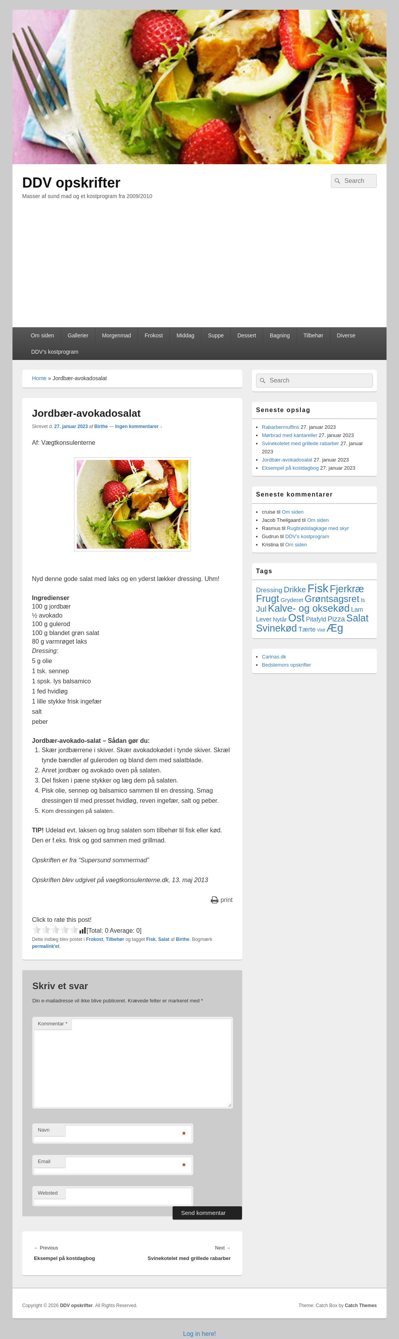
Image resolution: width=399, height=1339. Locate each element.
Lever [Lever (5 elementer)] (264, 619)
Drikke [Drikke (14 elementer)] (295, 589)
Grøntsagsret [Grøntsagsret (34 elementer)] (332, 598)
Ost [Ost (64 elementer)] (296, 618)
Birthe (101, 426)
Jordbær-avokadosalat (287, 460)
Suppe (216, 335)
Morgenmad (116, 335)
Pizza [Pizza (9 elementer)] (336, 619)
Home (39, 378)
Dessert (246, 335)
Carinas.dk (274, 657)
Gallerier (78, 335)
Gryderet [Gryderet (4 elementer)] (292, 600)
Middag (185, 335)
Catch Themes (361, 1305)
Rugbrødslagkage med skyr (318, 528)
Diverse (346, 335)
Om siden (42, 335)
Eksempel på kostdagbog (290, 468)
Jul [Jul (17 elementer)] (261, 608)
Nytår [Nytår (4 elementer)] (280, 619)
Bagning (280, 335)
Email (44, 1161)
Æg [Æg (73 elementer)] (335, 628)
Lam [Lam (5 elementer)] (357, 609)
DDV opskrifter (71, 183)
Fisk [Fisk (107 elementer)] (317, 588)
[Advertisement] (199, 268)
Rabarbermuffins (280, 427)
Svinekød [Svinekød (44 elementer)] (276, 628)
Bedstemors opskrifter (286, 665)
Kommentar (52, 1024)
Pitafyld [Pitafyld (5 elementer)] (316, 619)
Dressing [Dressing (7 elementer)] (269, 590)
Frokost (154, 335)
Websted (48, 1193)
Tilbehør (313, 335)
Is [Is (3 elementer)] (363, 600)
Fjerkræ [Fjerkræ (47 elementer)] (347, 588)
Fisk (150, 939)
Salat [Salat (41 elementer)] (357, 617)
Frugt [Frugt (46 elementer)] (267, 598)
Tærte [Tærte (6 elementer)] (307, 629)
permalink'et (45, 946)
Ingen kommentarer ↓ (138, 426)
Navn (43, 1130)
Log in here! (199, 1333)
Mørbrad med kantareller (289, 435)
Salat (163, 939)
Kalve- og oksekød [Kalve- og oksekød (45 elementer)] (309, 608)
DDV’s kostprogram (54, 352)
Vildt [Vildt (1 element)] (321, 630)
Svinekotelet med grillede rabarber (300, 443)
